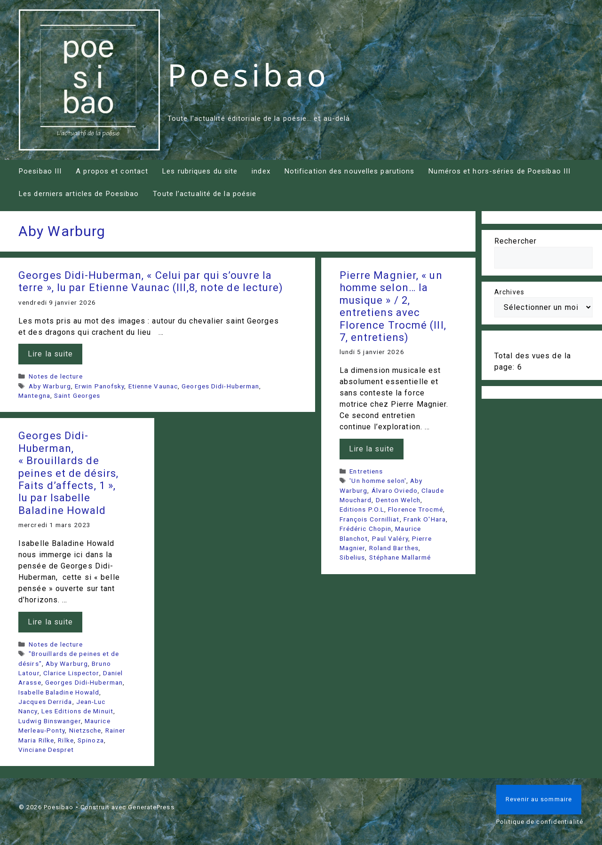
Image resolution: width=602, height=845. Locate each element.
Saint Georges (77, 395)
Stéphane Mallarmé (400, 557)
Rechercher (515, 241)
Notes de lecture (56, 376)
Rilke (66, 740)
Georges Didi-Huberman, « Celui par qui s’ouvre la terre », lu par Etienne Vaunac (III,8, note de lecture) (151, 281)
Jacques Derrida (45, 701)
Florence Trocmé (415, 509)
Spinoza (91, 740)
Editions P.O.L (362, 509)
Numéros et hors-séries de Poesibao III (499, 171)
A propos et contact (112, 171)
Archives (509, 292)
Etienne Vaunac (153, 386)
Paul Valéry (390, 538)
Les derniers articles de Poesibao (79, 194)
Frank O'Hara (425, 519)
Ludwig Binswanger (49, 721)
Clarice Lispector (71, 673)
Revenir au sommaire (539, 799)
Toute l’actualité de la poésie (204, 194)
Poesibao (248, 74)
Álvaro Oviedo (395, 490)
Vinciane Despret (46, 749)
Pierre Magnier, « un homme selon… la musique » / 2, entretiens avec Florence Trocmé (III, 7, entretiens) (393, 306)
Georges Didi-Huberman (220, 386)
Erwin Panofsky (99, 386)
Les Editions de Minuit (77, 711)
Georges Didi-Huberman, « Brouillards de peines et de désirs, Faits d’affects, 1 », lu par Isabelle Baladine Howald (68, 473)
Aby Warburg (50, 386)
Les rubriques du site (200, 171)
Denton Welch (398, 500)
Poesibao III (40, 171)
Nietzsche (85, 730)
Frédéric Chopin (366, 528)
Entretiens (366, 471)
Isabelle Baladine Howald (58, 692)
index (261, 171)
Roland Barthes (394, 548)
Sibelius (352, 557)
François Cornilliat (370, 519)
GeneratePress (151, 807)
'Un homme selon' (377, 480)
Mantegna (34, 395)
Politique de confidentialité (539, 821)
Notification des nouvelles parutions (350, 171)
